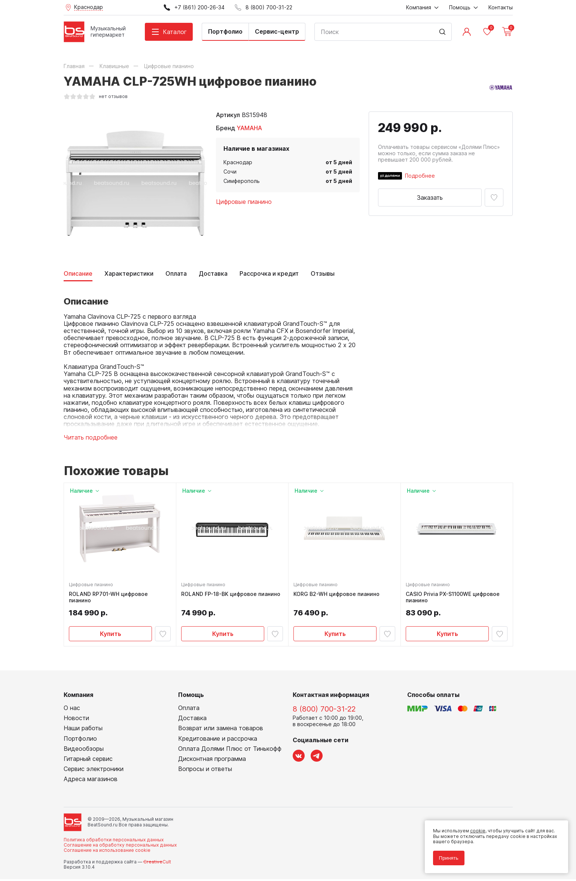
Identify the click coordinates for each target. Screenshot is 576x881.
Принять (446, 856)
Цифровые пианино (244, 201)
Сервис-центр (277, 31)
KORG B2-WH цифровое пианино (338, 595)
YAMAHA (249, 128)
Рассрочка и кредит (269, 273)
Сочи (230, 171)
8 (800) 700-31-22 (324, 711)
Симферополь (241, 181)
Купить (110, 634)
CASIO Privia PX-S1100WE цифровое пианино (454, 598)
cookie (475, 829)
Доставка (213, 273)
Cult (157, 863)
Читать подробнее (91, 437)
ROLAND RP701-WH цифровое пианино (109, 598)
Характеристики (128, 273)
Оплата (176, 273)
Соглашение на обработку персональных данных (120, 847)
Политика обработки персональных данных (114, 841)
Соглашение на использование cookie (107, 852)
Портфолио (225, 31)
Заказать (430, 197)
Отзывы (323, 273)
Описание (78, 273)
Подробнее (420, 175)
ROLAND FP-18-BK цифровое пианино (231, 595)
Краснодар (237, 162)
